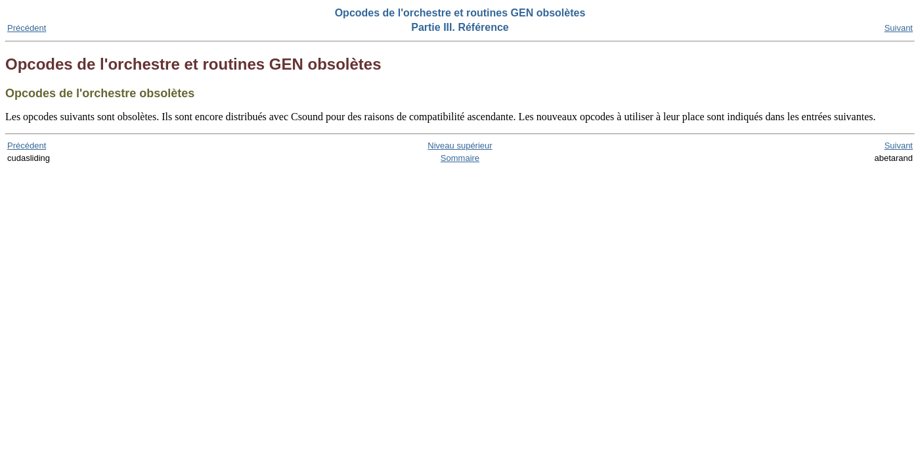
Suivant (899, 28)
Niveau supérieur (459, 145)
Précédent (26, 28)
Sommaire (460, 158)
